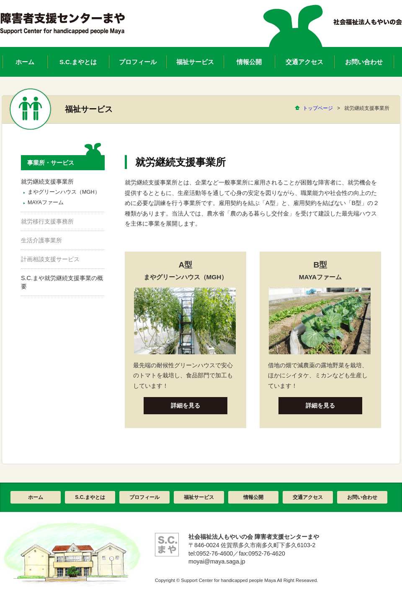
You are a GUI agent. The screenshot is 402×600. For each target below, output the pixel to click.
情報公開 (253, 497)
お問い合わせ (362, 497)
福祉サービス (199, 497)
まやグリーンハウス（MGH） (64, 192)
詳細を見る (185, 405)
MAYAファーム (46, 202)
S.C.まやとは (90, 497)
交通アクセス (308, 497)
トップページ (318, 108)
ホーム (35, 497)
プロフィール (144, 497)
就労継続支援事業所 (47, 181)
